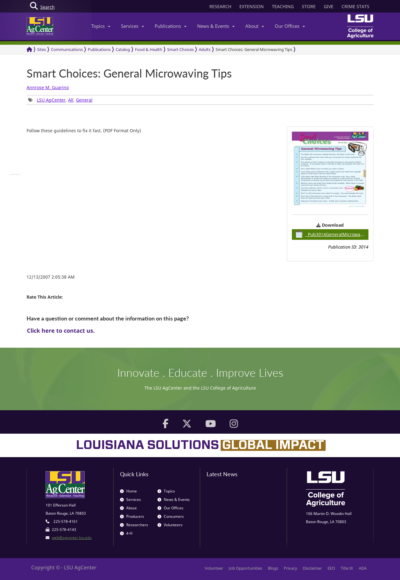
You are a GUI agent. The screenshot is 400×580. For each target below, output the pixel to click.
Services (132, 26)
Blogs (273, 568)
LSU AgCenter (51, 100)
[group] (14, 174)
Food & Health (148, 49)
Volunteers (170, 524)
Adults (205, 49)
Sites (41, 49)
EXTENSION (251, 6)
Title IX (347, 568)
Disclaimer (312, 568)
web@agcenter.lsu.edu (72, 537)
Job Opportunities (245, 568)
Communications (67, 49)
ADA (363, 568)
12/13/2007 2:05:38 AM (51, 277)
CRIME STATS (355, 6)
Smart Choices (180, 49)
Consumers (171, 516)
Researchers (134, 524)
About (254, 26)
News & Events (216, 26)
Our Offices (290, 26)
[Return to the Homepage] (29, 49)
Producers (132, 516)
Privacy (290, 568)
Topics (100, 26)
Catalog (123, 49)
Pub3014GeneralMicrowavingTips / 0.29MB (332, 234)
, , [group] (60, 100)
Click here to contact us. (61, 330)
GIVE (328, 6)
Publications (171, 26)
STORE (309, 6)
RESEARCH (220, 6)
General (84, 100)
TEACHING (283, 6)
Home (128, 491)
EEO (331, 568)
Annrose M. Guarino (48, 87)
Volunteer (214, 568)
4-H (126, 533)
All (70, 100)
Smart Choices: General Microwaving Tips (254, 49)
